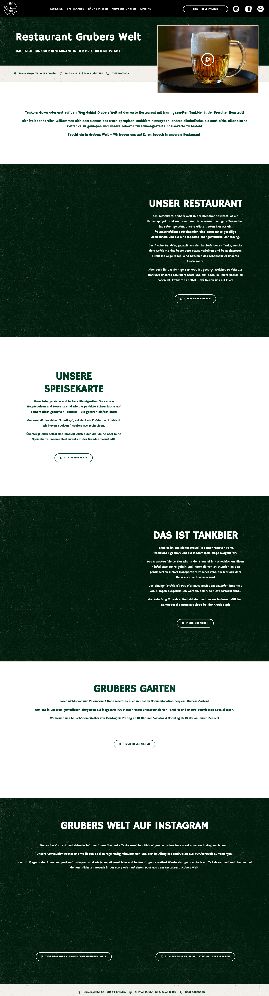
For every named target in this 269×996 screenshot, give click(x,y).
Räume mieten (98, 9)
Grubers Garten (124, 9)
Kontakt (146, 9)
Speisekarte (75, 9)
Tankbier (56, 9)
